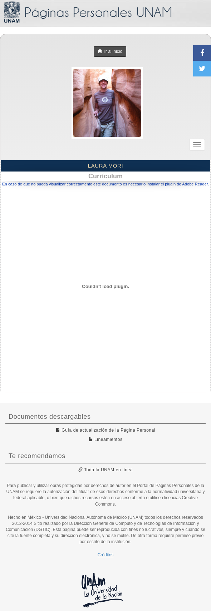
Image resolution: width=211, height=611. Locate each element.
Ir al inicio (110, 51)
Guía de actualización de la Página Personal (106, 430)
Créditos (106, 554)
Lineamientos (105, 439)
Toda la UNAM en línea (105, 469)
